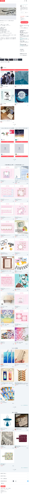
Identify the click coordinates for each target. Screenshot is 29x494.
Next (15, 11)
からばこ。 (5, 67)
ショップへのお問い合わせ (23, 55)
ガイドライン (2, 489)
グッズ (21, 4)
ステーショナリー (25, 4)
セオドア (4, 154)
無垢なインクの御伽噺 (3, 103)
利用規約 (4, 488)
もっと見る (15, 160)
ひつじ (18, 154)
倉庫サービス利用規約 (8, 488)
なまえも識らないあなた (18, 103)
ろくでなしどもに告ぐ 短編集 (4, 86)
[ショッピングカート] (26, 1)
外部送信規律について (3, 490)
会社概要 (2, 488)
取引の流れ (22, 49)
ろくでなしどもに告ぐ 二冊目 (18, 85)
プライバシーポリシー (6, 489)
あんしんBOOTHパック (22, 38)
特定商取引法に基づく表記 (23, 53)
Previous (1, 11)
